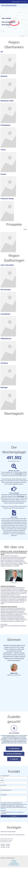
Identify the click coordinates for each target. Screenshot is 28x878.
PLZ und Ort (3, 785)
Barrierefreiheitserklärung (14, 864)
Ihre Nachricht (4, 794)
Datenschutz (3, 808)
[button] (1, 677)
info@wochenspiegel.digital (15, 1)
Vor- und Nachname (5, 775)
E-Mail (2, 780)
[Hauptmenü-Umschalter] (25, 5)
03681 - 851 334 (24, 1)
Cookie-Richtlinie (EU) (14, 863)
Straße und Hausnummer (6, 790)
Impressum (14, 860)
